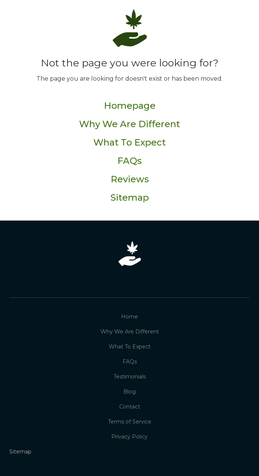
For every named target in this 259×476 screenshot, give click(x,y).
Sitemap (20, 451)
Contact (129, 406)
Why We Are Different (129, 124)
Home (129, 316)
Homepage (130, 105)
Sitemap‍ (130, 198)
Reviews (130, 179)
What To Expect (129, 142)
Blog (129, 391)
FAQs (129, 160)
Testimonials (130, 376)
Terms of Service (129, 421)
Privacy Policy (129, 436)
